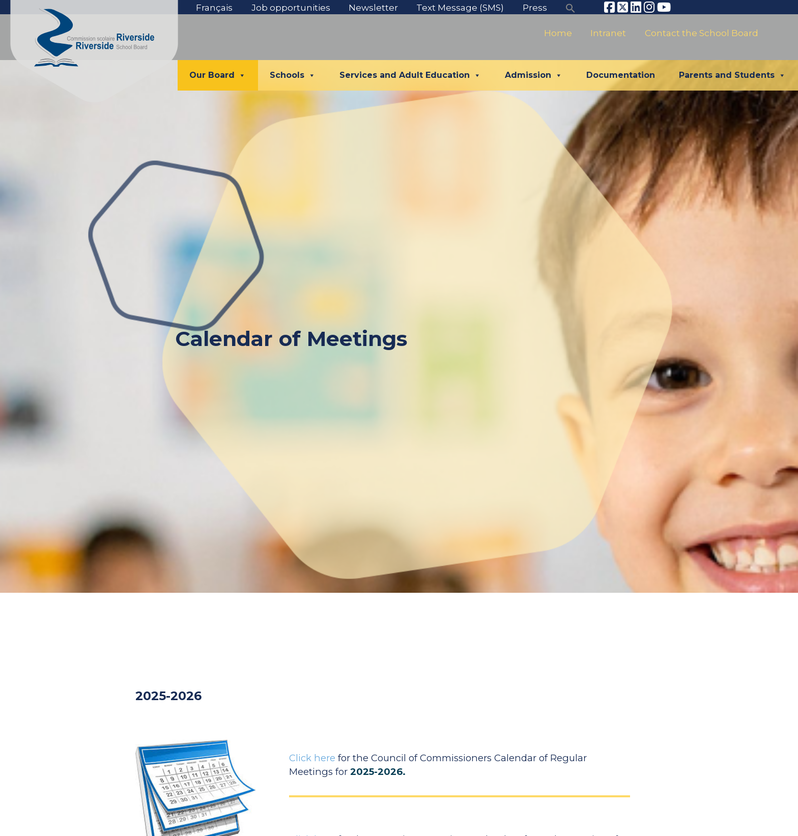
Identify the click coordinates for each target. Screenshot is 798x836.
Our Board (217, 75)
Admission (533, 75)
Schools (293, 75)
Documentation (620, 75)
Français (214, 7)
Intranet (608, 32)
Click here (312, 758)
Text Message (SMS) (460, 7)
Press (535, 7)
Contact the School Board (701, 32)
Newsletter (373, 7)
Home (558, 32)
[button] (570, 7)
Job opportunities (290, 7)
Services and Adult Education (410, 75)
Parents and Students (732, 75)
